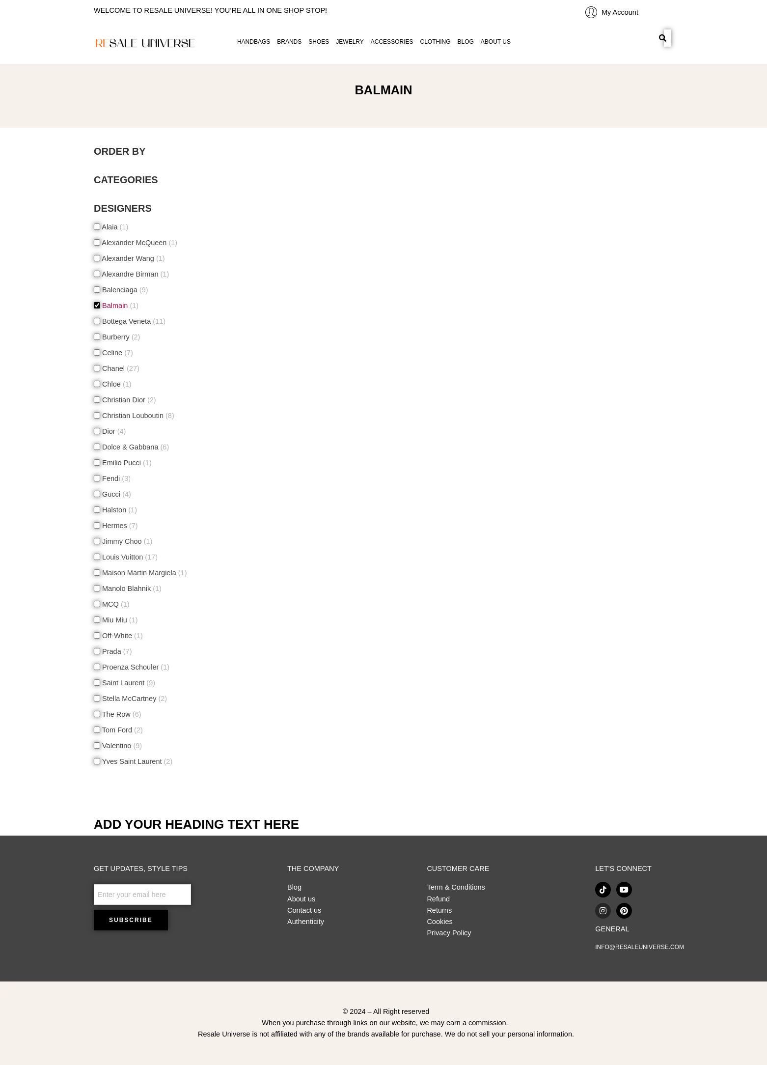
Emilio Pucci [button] (126, 463)
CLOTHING (435, 41)
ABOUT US (496, 41)
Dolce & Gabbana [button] (134, 447)
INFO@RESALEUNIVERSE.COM (639, 947)
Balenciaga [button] (124, 290)
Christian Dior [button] (128, 400)
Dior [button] (113, 431)
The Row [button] (120, 714)
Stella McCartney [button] (133, 698)
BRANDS (289, 41)
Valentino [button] (121, 746)
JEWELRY (349, 41)
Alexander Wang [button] (132, 258)
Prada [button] (116, 651)
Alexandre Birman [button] (134, 274)
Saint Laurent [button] (127, 683)
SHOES (318, 41)
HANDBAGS (253, 41)
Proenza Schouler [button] (134, 667)
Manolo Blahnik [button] (131, 588)
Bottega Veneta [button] (132, 321)
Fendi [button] (115, 478)
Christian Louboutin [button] (137, 416)
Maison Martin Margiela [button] (143, 573)
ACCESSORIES (392, 41)
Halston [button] (118, 510)
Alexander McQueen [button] (138, 243)
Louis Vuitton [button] (129, 557)
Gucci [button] (115, 494)
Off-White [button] (121, 636)
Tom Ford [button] (121, 730)
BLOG (466, 41)
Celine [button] (116, 353)
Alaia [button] (114, 227)
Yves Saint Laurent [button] (136, 761)
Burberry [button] (120, 337)
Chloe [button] (116, 384)
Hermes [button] (119, 526)
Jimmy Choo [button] (126, 541)
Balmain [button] (119, 305)
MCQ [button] (115, 604)
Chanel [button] (119, 368)
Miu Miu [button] (119, 620)
